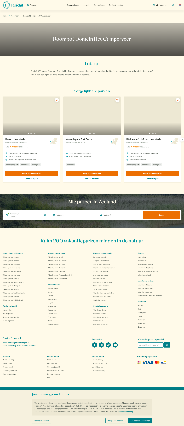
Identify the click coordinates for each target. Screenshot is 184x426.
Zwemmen (141, 327)
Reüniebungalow (99, 279)
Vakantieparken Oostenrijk (57, 268)
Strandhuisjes (52, 314)
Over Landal (51, 360)
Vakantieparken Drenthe (11, 261)
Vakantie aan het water (100, 317)
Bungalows (51, 292)
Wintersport (142, 323)
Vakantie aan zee (98, 321)
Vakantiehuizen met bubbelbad (103, 293)
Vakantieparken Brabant (11, 257)
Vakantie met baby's (145, 285)
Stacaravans (52, 310)
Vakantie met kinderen (146, 281)
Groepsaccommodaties (101, 261)
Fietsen (140, 305)
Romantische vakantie (145, 264)
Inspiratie (86, 5)
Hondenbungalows (99, 300)
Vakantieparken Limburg (11, 279)
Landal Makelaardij (98, 370)
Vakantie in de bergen (100, 324)
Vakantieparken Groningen (12, 275)
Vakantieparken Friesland (11, 268)
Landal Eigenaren (98, 367)
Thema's (141, 253)
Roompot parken (8, 321)
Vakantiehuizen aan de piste (102, 282)
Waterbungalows (53, 324)
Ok (167, 345)
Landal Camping (97, 360)
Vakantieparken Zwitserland (57, 279)
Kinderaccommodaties (100, 271)
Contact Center (30, 346)
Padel (140, 316)
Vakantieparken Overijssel (11, 286)
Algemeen (15, 16)
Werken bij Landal (53, 367)
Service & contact (116, 5)
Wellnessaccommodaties (101, 286)
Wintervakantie (143, 261)
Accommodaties (54, 284)
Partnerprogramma (53, 374)
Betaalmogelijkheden (10, 370)
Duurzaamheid (52, 363)
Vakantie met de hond (145, 268)
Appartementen (53, 288)
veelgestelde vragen (18, 343)
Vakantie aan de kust (100, 310)
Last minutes (7, 310)
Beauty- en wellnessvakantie (148, 271)
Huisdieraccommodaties (101, 264)
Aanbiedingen (99, 5)
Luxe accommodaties (100, 275)
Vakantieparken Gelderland (12, 271)
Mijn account (7, 363)
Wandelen (141, 320)
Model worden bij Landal (55, 370)
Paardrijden (142, 313)
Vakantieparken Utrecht (11, 289)
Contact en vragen (9, 360)
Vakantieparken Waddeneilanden (14, 293)
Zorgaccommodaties (100, 289)
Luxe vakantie (142, 257)
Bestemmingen (73, 5)
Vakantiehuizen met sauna (102, 296)
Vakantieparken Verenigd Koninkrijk (60, 275)
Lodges (50, 303)
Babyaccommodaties (100, 257)
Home (5, 16)
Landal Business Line (99, 363)
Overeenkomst (8, 367)
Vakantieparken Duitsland (56, 264)
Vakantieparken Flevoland (11, 264)
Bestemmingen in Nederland (13, 253)
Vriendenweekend (144, 275)
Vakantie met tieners (145, 292)
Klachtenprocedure (9, 374)
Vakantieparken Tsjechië (56, 271)
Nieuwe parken (8, 314)
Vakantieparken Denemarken (57, 261)
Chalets (50, 296)
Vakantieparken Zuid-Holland (13, 300)
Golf (139, 309)
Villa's (50, 321)
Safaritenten (52, 306)
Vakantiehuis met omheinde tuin (104, 268)
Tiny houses (52, 317)
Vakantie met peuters (145, 288)
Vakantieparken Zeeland (11, 296)
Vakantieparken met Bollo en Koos (150, 296)
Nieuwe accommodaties (11, 317)
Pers (48, 378)
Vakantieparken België (55, 257)
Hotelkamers (52, 299)
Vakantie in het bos (99, 314)
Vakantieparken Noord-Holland (13, 282)
